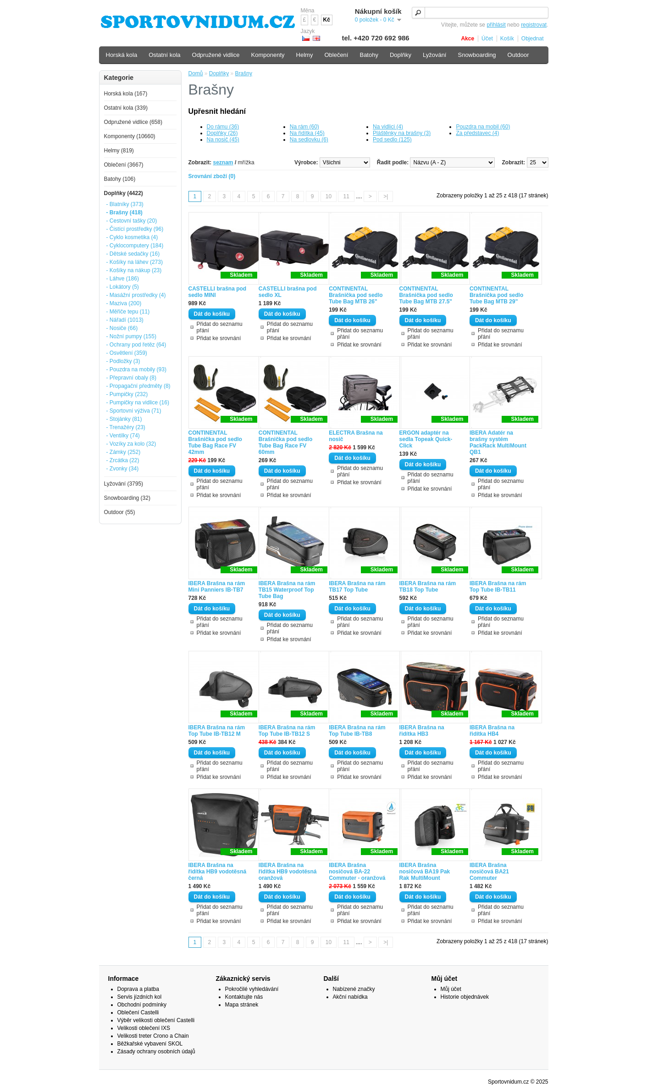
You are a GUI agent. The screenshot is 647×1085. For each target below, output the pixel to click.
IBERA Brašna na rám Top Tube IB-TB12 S (287, 730)
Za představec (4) (477, 133)
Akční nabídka (350, 997)
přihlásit (496, 25)
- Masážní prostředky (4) (136, 295)
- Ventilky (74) (123, 435)
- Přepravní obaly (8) (131, 378)
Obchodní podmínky (141, 1004)
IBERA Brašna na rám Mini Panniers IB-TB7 (216, 586)
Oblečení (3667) (124, 165)
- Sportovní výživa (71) (133, 411)
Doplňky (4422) (123, 193)
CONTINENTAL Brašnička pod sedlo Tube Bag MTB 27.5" (426, 295)
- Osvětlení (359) (126, 353)
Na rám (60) (304, 126)
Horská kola (122, 54)
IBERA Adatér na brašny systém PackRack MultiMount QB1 (498, 442)
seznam (223, 162)
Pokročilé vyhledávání (252, 989)
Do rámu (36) (223, 126)
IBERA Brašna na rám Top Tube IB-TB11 (498, 586)
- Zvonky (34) (122, 468)
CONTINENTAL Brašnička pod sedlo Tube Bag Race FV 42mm (215, 442)
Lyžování (435, 54)
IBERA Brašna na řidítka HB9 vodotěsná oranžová (288, 871)
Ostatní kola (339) (126, 108)
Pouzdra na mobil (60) (483, 126)
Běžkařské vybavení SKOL (150, 1043)
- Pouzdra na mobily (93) (136, 369)
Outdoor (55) (119, 512)
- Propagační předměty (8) (138, 386)
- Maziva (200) (124, 303)
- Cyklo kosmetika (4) (132, 237)
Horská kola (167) (126, 93)
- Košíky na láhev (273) (134, 262)
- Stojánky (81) (124, 419)
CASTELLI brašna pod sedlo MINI (217, 291)
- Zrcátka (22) (122, 460)
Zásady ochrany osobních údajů (156, 1051)
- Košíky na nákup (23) (134, 270)
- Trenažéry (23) (125, 427)
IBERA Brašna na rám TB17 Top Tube (357, 586)
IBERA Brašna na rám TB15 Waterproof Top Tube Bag (287, 589)
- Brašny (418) (124, 212)
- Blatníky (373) (125, 204)
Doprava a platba (138, 989)
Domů (195, 73)
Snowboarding (477, 54)
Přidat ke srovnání (219, 338)
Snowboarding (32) (127, 498)
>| (385, 196)
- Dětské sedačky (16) (133, 254)
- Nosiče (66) (122, 328)
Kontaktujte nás (244, 997)
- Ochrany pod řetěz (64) (136, 344)
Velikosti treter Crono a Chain (153, 1036)
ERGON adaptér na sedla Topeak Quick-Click (426, 439)
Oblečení (336, 54)
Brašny (243, 73)
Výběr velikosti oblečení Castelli (156, 1020)
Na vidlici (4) (388, 126)
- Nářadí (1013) (125, 320)
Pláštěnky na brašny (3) (402, 133)
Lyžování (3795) (124, 484)
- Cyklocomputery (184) (135, 245)
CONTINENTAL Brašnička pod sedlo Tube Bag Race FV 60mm (285, 442)
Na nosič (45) (223, 139)
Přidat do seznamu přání (220, 327)
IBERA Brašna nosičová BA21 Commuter (489, 871)
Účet (487, 38)
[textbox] (480, 12)
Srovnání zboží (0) (212, 176)
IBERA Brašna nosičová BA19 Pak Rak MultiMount (424, 871)
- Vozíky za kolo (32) (131, 444)
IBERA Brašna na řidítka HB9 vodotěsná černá (217, 871)
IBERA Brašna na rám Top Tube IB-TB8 (357, 730)
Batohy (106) (120, 179)
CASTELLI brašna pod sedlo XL (288, 291)
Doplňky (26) (222, 133)
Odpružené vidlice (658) (133, 122)
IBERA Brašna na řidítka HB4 (492, 730)
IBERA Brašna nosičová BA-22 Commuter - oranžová (357, 871)
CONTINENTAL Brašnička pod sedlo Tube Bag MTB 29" (496, 295)
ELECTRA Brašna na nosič (356, 436)
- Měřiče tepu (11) (128, 311)
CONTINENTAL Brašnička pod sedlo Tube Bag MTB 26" (355, 295)
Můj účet (451, 989)
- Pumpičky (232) (127, 394)
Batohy (368, 54)
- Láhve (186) (122, 278)
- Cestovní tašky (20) (131, 221)
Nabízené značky (354, 989)
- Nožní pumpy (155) (131, 336)
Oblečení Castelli (138, 1012)
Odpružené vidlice (216, 54)
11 (346, 196)
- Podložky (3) (123, 361)
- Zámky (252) (123, 452)
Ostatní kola (164, 54)
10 (329, 196)
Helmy (304, 54)
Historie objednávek (465, 997)
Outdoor (518, 54)
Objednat (532, 38)
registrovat (534, 25)
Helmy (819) (119, 150)
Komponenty (268, 54)
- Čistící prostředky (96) (135, 229)
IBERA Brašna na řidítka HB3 (421, 730)
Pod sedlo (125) (392, 139)
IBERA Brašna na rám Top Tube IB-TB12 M (216, 730)
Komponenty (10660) (129, 136)
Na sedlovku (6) (309, 139)
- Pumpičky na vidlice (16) (137, 402)
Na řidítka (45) (307, 133)
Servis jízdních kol (139, 997)
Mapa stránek (242, 1004)
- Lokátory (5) (122, 287)
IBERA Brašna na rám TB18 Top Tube (427, 586)
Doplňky (219, 73)
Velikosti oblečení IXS (143, 1028)
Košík (507, 38)
